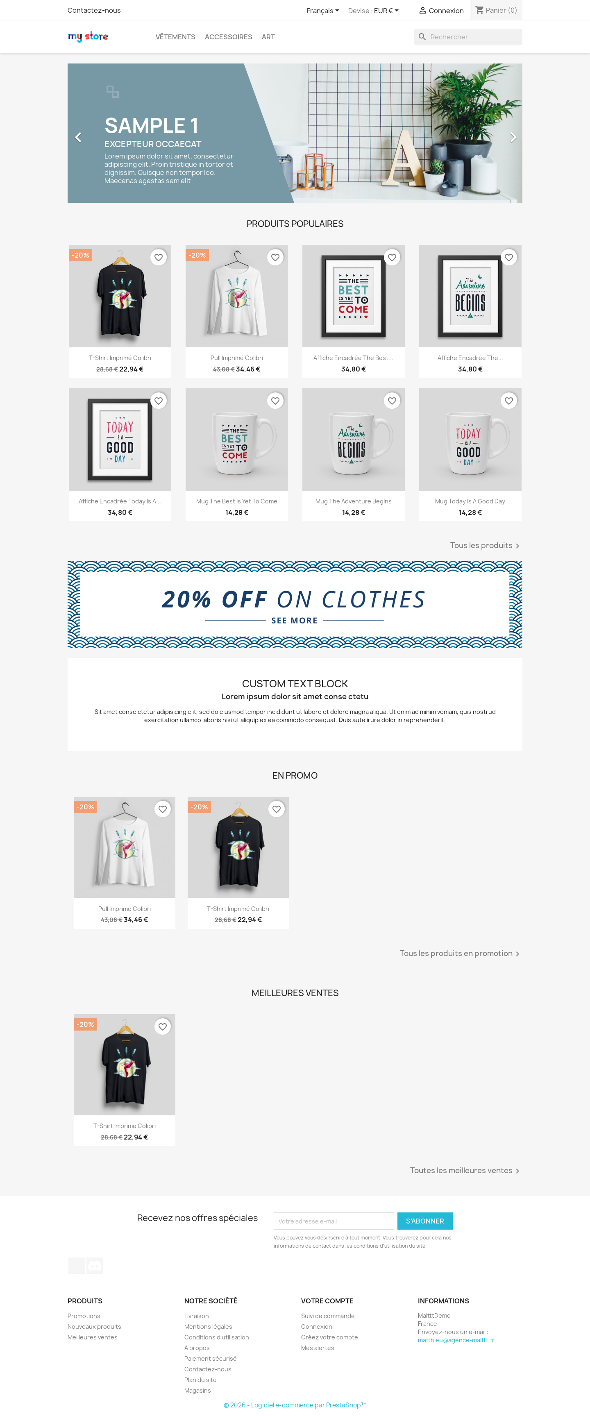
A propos (197, 1348)
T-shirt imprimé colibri (120, 358)
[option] (295, 133)
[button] (102, 133)
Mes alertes (317, 1348)
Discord (94, 1265)
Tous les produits (486, 546)
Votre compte (327, 1300)
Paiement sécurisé (210, 1358)
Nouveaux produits (94, 1326)
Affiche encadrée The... (470, 358)
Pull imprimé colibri (237, 358)
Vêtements (175, 36)
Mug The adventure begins (353, 501)
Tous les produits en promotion (461, 954)
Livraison (196, 1316)
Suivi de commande (328, 1316)
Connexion (316, 1326)
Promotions (84, 1316)
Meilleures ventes (93, 1337)
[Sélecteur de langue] (324, 11)
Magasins (197, 1390)
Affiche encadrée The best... (353, 358)
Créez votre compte (329, 1337)
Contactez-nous (94, 10)
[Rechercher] (468, 37)
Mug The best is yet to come (236, 501)
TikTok (76, 1265)
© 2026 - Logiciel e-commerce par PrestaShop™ (295, 1405)
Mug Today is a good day (470, 501)
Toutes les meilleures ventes (466, 1171)
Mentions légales (208, 1326)
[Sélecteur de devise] (388, 11)
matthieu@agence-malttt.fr (456, 1340)
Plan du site (200, 1380)
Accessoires (228, 36)
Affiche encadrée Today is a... (120, 501)
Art (268, 36)
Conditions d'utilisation (216, 1337)
